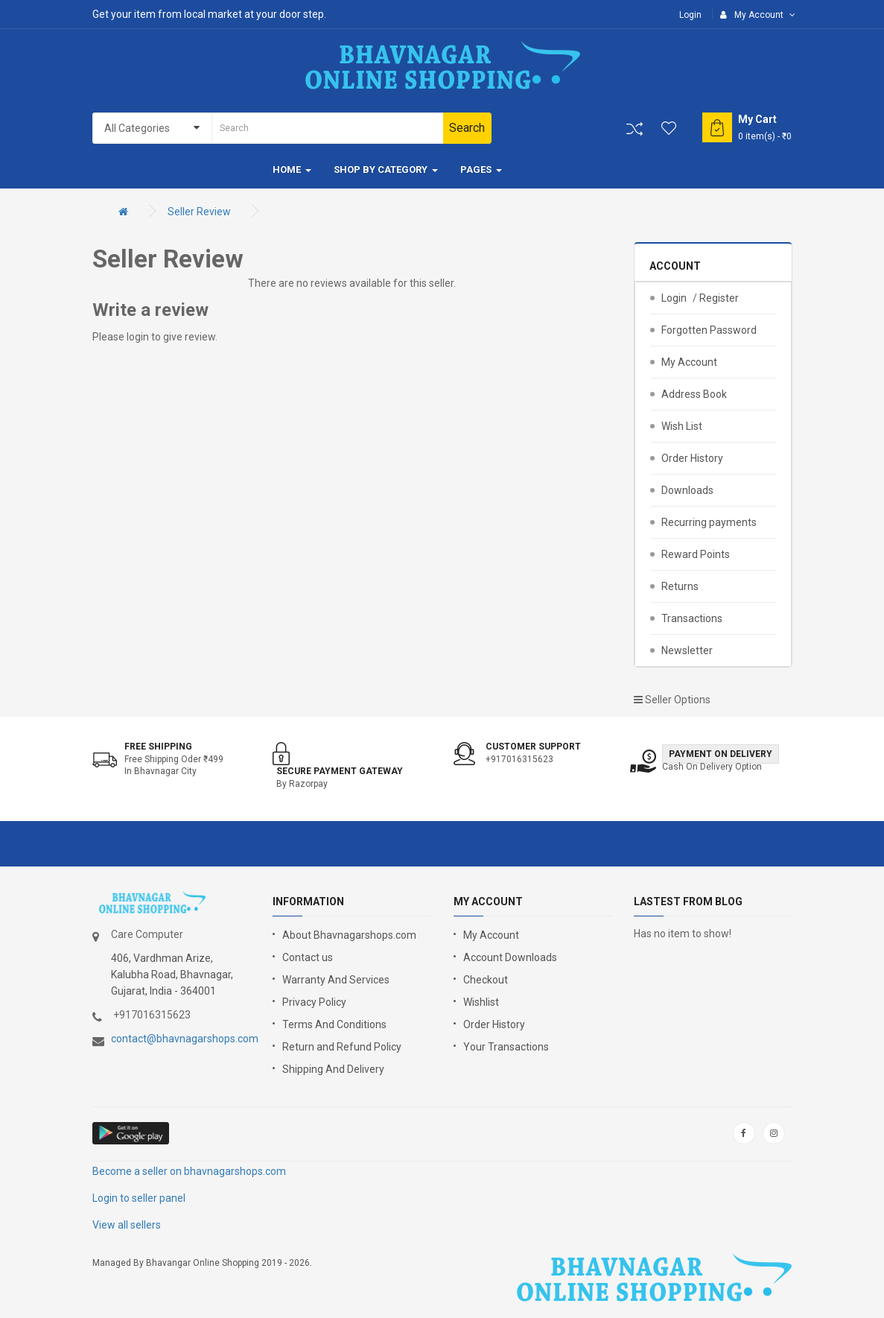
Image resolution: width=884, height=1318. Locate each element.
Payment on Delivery (720, 754)
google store (131, 1133)
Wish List (681, 426)
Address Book (694, 394)
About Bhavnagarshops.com (349, 935)
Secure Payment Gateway (339, 771)
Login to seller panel (138, 1198)
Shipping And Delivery (333, 1069)
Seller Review (199, 212)
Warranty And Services (335, 980)
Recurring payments (709, 522)
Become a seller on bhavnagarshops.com (189, 1171)
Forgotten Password (709, 330)
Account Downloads (510, 957)
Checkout (485, 980)
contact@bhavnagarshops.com (184, 1039)
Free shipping (158, 746)
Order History (692, 458)
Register (719, 298)
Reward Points (695, 554)
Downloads (687, 490)
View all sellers (126, 1225)
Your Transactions (506, 1047)
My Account (689, 362)
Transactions (691, 618)
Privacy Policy (314, 1002)
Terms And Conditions (334, 1024)
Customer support (533, 746)
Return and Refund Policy (341, 1047)
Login (690, 15)
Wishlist (481, 1002)
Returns (680, 586)
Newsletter (687, 650)
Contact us (307, 957)
